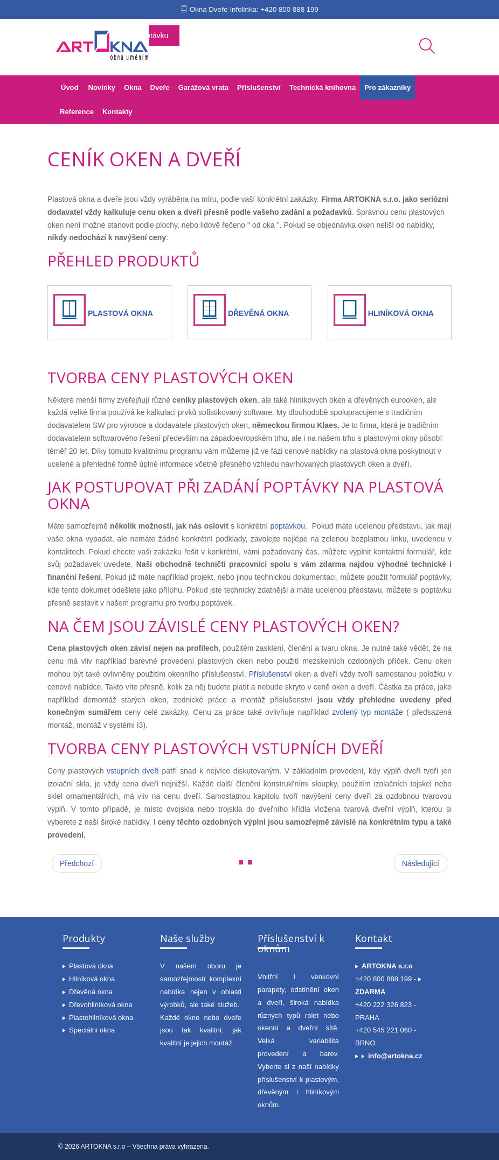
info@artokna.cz (395, 1056)
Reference (77, 112)
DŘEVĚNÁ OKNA (258, 313)
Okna (133, 87)
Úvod (70, 87)
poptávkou (288, 526)
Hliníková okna (92, 979)
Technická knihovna (322, 87)
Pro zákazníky (387, 87)
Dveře (160, 87)
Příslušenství (259, 87)
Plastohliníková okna (101, 1018)
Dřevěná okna (91, 992)
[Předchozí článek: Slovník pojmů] (77, 863)
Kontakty (117, 112)
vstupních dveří (133, 771)
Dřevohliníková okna (101, 1005)
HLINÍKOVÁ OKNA (401, 313)
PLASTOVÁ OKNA (120, 313)
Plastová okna (91, 966)
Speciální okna (92, 1030)
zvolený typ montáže (369, 712)
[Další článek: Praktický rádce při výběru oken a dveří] (420, 863)
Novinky (102, 87)
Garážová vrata (203, 87)
